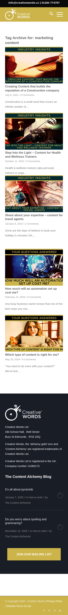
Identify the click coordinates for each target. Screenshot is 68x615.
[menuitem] (49, 14)
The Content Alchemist (18, 502)
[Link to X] (49, 610)
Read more (60, 495)
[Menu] (58, 14)
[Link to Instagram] (54, 610)
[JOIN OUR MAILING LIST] (34, 554)
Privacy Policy (54, 601)
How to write (35, 497)
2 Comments (32, 223)
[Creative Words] (28, 14)
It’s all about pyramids (19, 489)
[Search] (49, 14)
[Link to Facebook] (44, 610)
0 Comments (27, 95)
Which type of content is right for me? (32, 354)
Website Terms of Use (19, 606)
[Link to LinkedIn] (60, 610)
